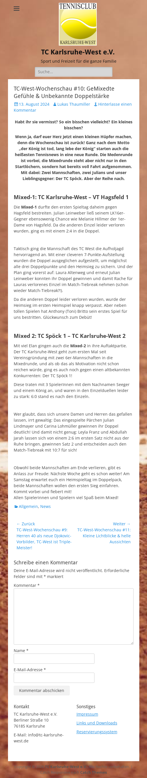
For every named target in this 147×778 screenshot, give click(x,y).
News (45, 506)
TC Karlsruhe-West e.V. (78, 52)
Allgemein (28, 506)
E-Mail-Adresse (30, 669)
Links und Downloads (96, 723)
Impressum (87, 714)
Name (21, 650)
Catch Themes (93, 772)
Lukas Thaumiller (73, 104)
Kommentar (27, 585)
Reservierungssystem (96, 731)
